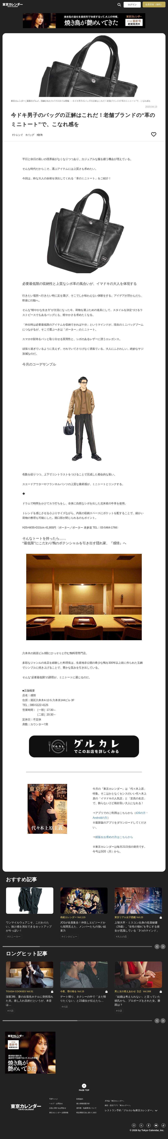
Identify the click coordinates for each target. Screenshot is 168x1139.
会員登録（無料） (154, 4)
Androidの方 (100, 817)
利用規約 (79, 1099)
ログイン (132, 4)
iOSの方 (141, 812)
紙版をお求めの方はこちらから (114, 837)
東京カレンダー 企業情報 (58, 1113)
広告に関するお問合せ (57, 1108)
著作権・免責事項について (86, 1108)
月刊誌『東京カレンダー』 (115, 1101)
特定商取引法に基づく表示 (86, 1113)
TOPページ (53, 1099)
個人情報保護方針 (83, 1103)
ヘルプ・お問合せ (56, 1103)
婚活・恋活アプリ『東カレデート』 (118, 1105)
